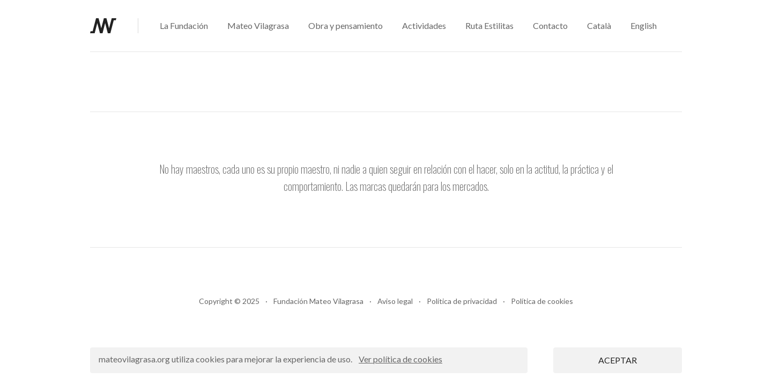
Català (599, 25)
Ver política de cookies (400, 359)
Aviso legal (395, 301)
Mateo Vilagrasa (258, 25)
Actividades (424, 25)
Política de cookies (542, 301)
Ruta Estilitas (489, 25)
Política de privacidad (462, 301)
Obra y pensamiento (345, 25)
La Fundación (184, 25)
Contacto (550, 25)
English (643, 25)
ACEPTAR (617, 360)
